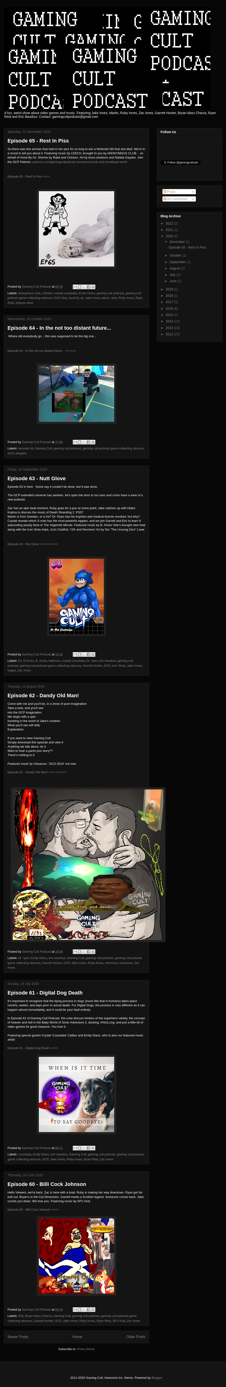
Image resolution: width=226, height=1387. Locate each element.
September (178, 262)
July (173, 275)
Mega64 (21, 453)
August (175, 268)
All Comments (175, 199)
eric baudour (107, 660)
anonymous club (29, 293)
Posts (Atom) (86, 1349)
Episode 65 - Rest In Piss (38, 141)
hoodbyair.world (116, 162)
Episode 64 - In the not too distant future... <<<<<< (42, 351)
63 (20, 660)
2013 (170, 328)
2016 (170, 308)
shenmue (111, 963)
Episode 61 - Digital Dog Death (45, 993)
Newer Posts (18, 1337)
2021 (170, 230)
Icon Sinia (118, 665)
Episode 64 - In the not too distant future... (59, 328)
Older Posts (135, 1337)
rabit (114, 298)
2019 (170, 289)
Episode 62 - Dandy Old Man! (43, 695)
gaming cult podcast (110, 293)
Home (77, 1337)
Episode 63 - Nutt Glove (37, 478)
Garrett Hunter (92, 665)
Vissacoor (126, 963)
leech (105, 298)
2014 (170, 321)
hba (64, 298)
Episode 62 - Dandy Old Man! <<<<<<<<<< (37, 772)
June (174, 281)
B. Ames (41, 660)
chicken (47, 293)
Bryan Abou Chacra (38, 1316)
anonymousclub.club (91, 162)
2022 (170, 223)
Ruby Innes (126, 298)
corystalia (24, 1154)
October (176, 255)
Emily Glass (87, 293)
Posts (169, 192)
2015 (170, 315)
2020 (170, 236)
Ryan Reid (91, 1159)
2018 (170, 295)
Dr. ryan (91, 660)
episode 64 (25, 448)
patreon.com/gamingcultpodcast (54, 162)
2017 (170, 302)
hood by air (76, 298)
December (178, 242)
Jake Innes (92, 298)
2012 (170, 334)
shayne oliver (25, 303)
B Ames (28, 660)
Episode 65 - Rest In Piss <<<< (29, 176)
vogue (12, 670)
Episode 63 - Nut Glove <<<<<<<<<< (33, 544)
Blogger (157, 1377)
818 (21, 1316)
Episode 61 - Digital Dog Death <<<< (32, 1048)
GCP (57, 298)
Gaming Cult (43, 448)
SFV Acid (119, 1321)
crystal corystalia (65, 293)
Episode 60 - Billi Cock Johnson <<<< (33, 1209)
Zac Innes (24, 670)
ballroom (55, 660)
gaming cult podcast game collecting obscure (113, 448)
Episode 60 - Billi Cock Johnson (47, 1184)
